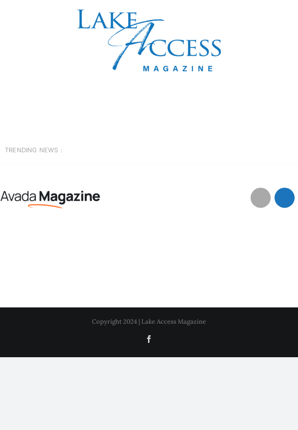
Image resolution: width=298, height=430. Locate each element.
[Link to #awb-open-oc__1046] (261, 198)
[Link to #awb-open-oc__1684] (285, 198)
